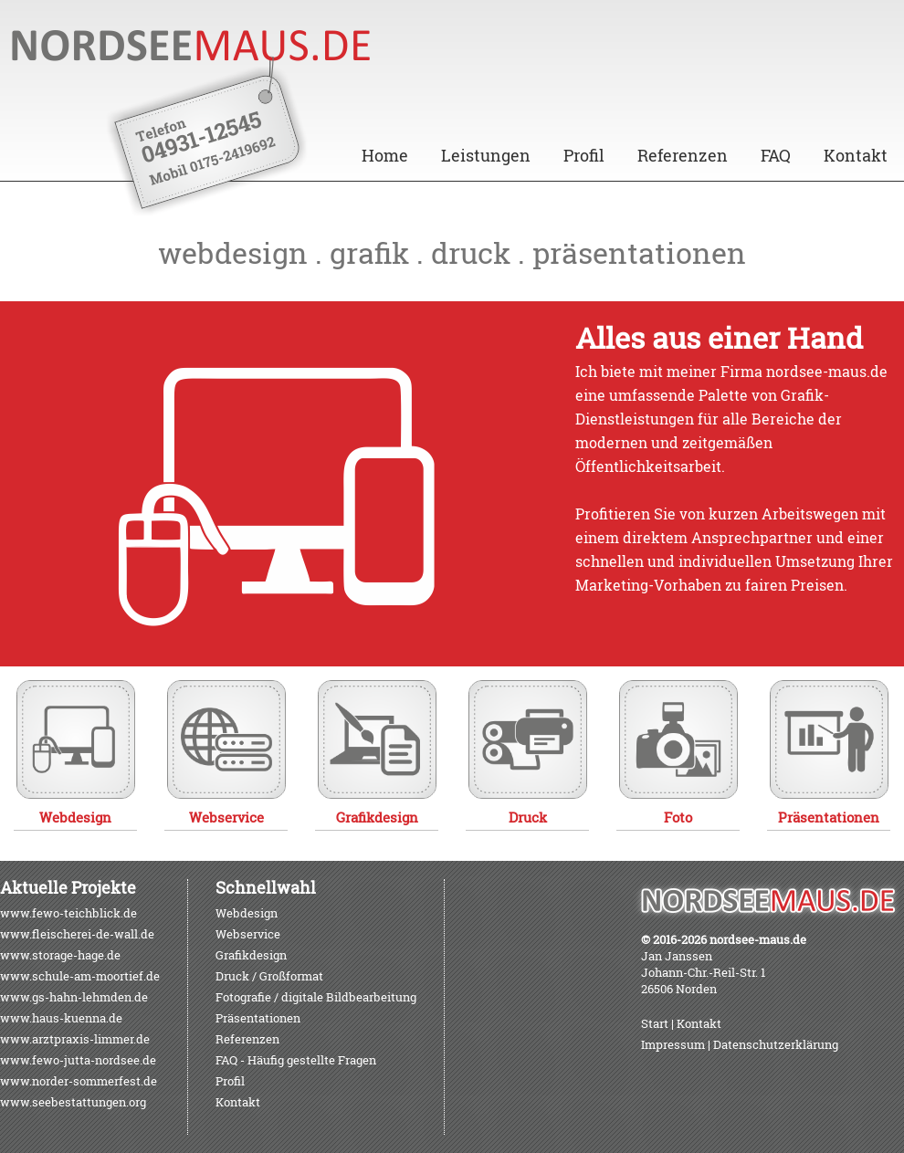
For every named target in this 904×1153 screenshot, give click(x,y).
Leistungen (486, 155)
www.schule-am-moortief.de (80, 976)
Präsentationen (257, 1018)
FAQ (776, 155)
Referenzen (682, 155)
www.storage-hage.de (60, 955)
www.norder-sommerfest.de (78, 1081)
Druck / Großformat (269, 976)
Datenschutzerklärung (775, 1044)
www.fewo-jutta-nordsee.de (78, 1060)
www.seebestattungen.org (73, 1102)
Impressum (673, 1044)
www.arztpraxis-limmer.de (75, 1039)
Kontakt (856, 155)
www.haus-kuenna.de (61, 1018)
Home (385, 155)
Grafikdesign (251, 955)
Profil (583, 155)
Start (654, 1023)
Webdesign (246, 913)
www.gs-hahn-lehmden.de (74, 997)
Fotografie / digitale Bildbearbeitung (315, 997)
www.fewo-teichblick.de (68, 913)
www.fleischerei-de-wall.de (77, 934)
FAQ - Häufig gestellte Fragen (295, 1060)
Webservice (247, 934)
